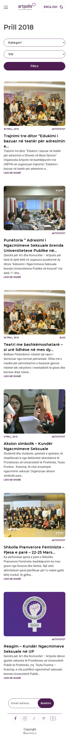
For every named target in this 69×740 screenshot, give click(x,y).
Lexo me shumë (12, 173)
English (50, 7)
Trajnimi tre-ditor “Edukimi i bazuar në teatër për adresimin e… (34, 141)
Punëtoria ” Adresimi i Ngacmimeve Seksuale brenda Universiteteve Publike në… (33, 245)
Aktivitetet (58, 129)
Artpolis (31, 733)
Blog (62, 337)
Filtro (34, 66)
